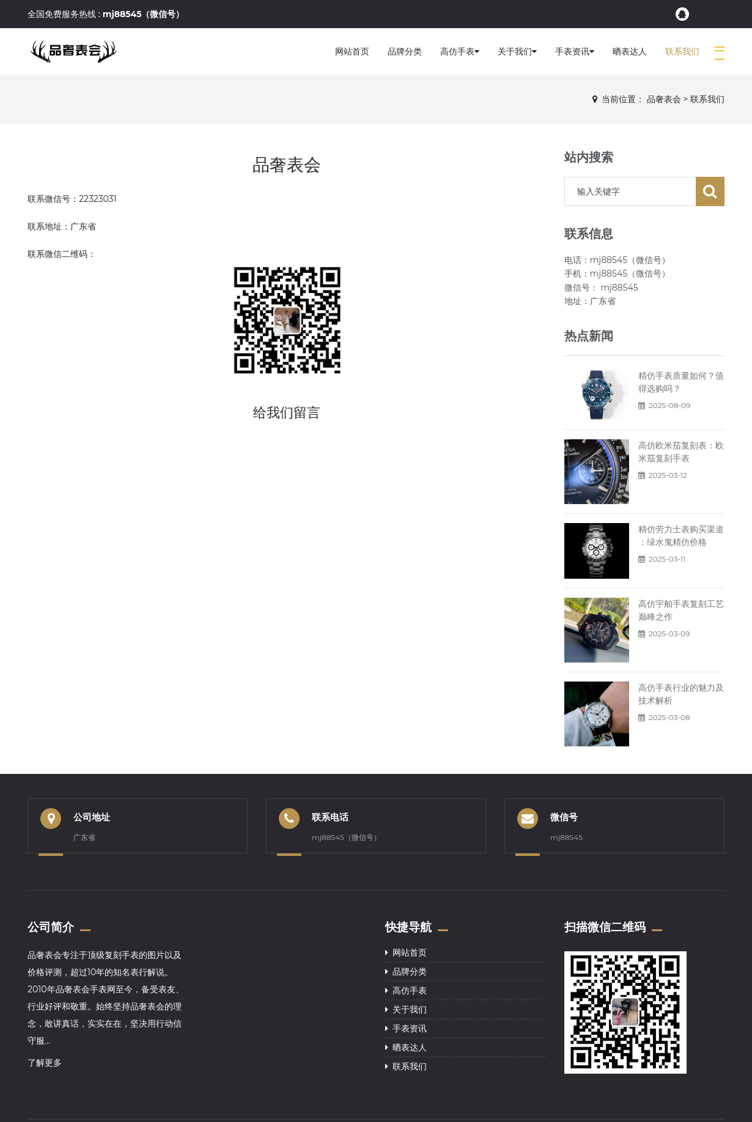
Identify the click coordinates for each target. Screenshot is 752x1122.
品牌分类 (405, 51)
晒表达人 (630, 51)
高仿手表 (459, 51)
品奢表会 (664, 99)
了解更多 (45, 1062)
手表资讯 (574, 51)
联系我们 (682, 51)
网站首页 (352, 51)
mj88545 (566, 837)
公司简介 (51, 927)
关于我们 (517, 51)
